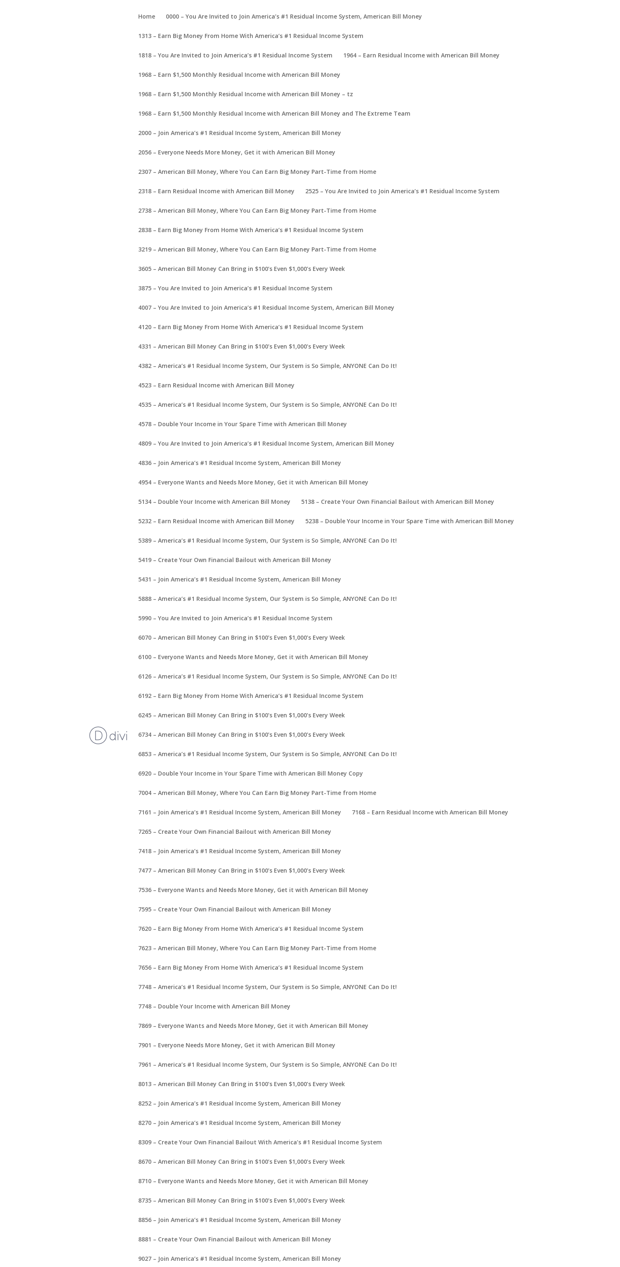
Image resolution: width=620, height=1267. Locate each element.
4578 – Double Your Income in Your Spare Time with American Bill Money (242, 424)
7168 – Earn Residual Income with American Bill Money (430, 812)
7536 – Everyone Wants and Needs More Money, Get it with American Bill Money (253, 890)
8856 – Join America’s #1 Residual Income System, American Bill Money (239, 1220)
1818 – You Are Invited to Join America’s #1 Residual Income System (235, 55)
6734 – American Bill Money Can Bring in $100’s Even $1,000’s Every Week (241, 735)
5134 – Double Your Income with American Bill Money (214, 502)
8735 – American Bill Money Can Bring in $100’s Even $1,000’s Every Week (241, 1201)
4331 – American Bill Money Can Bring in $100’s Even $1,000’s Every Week (241, 347)
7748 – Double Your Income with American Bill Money (214, 1007)
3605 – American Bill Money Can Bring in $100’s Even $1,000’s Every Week (241, 269)
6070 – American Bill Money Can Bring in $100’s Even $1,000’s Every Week (241, 638)
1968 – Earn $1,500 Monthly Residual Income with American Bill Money (239, 75)
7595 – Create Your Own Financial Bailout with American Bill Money (234, 909)
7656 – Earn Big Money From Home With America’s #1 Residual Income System (250, 968)
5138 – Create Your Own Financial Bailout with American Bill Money (397, 502)
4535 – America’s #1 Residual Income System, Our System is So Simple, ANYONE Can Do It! (267, 405)
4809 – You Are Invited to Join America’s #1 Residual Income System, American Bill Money (266, 444)
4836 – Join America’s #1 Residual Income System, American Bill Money (239, 463)
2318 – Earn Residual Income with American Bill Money (216, 191)
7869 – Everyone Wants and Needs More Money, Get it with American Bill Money (253, 1026)
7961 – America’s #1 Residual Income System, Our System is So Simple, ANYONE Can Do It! (267, 1065)
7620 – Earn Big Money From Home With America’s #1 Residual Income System (250, 929)
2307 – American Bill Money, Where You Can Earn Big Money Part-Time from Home (257, 172)
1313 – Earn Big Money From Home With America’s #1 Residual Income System (250, 36)
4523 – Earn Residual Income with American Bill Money (216, 385)
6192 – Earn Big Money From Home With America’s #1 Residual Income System (250, 696)
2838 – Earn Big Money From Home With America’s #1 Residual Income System (250, 230)
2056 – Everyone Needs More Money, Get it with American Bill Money (236, 152)
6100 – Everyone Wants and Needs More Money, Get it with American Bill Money (253, 657)
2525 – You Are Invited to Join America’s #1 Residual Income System (402, 191)
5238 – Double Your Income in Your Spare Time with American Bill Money (409, 521)
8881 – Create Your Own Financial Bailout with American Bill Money (234, 1239)
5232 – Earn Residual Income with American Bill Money (216, 521)
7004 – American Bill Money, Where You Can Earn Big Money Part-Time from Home (257, 793)
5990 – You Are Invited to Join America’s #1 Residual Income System (235, 618)
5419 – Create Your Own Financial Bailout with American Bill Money (234, 560)
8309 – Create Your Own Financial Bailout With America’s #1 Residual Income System (260, 1142)
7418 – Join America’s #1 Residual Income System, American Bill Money (239, 851)
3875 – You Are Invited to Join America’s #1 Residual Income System (235, 288)
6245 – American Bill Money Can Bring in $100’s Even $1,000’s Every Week (241, 715)
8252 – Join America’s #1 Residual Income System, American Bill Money (239, 1104)
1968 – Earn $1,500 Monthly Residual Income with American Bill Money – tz (245, 94)
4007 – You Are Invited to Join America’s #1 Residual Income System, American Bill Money (266, 308)
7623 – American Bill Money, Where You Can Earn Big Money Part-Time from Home (257, 948)
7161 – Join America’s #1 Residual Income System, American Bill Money (239, 812)
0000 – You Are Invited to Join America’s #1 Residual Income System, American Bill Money (294, 17)
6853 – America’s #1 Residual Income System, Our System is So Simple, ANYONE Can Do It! (267, 754)
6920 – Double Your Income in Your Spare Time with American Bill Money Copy (250, 774)
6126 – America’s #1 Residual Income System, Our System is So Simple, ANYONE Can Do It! (267, 677)
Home (146, 17)
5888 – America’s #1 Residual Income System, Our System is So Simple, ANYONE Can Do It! (267, 599)
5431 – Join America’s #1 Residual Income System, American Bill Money (239, 580)
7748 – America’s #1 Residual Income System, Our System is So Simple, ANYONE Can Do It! (267, 987)
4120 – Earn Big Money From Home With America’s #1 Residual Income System (250, 327)
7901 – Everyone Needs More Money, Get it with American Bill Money (236, 1045)
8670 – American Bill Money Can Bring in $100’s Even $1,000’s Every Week (241, 1162)
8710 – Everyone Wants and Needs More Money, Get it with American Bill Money (253, 1181)
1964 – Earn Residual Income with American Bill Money (421, 55)
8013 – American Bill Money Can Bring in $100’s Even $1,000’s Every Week (241, 1084)
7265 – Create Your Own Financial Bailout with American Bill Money (234, 832)
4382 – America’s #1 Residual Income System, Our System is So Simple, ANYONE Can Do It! (267, 366)
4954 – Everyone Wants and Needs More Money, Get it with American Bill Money (253, 482)
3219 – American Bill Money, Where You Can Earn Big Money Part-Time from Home (257, 250)
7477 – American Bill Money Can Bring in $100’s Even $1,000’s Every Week (241, 871)
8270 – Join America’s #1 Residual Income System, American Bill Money (239, 1123)
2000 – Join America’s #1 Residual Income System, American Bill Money (239, 133)
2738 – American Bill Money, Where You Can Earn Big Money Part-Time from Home (257, 211)
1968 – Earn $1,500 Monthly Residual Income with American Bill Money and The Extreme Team (274, 114)
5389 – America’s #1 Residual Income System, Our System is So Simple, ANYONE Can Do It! (267, 541)
